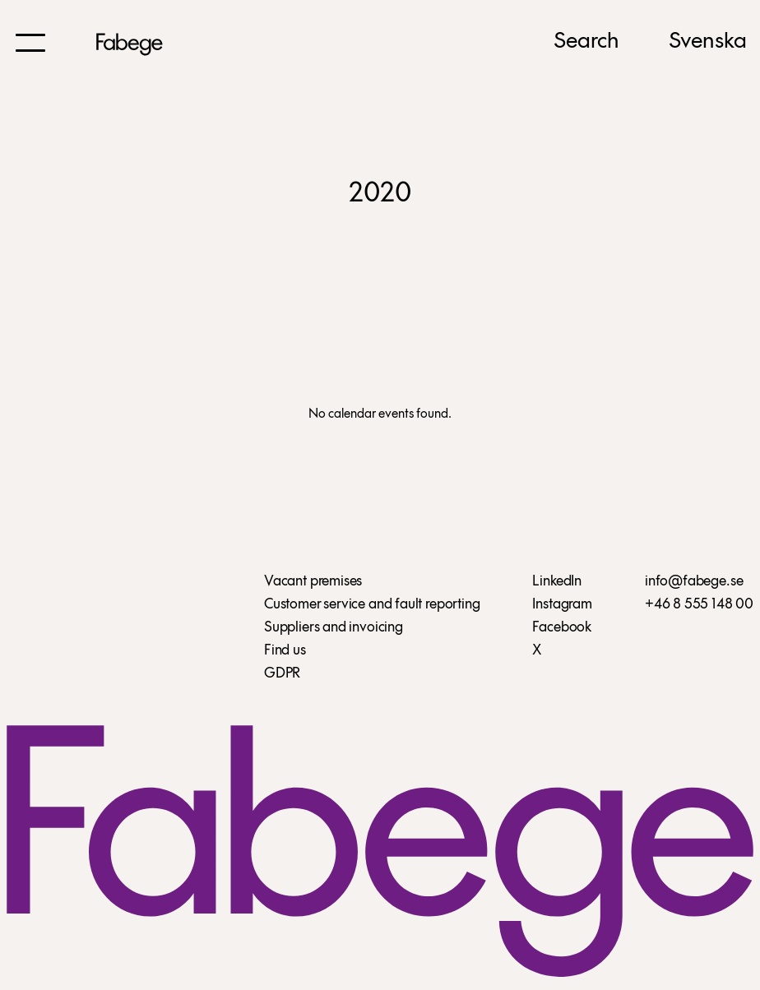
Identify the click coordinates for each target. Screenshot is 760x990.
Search (586, 41)
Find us (285, 651)
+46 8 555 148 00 (699, 605)
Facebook (561, 628)
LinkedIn (557, 582)
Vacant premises (313, 582)
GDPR (282, 674)
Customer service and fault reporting (372, 605)
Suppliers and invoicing (333, 628)
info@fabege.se (694, 582)
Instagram (561, 605)
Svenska (708, 41)
